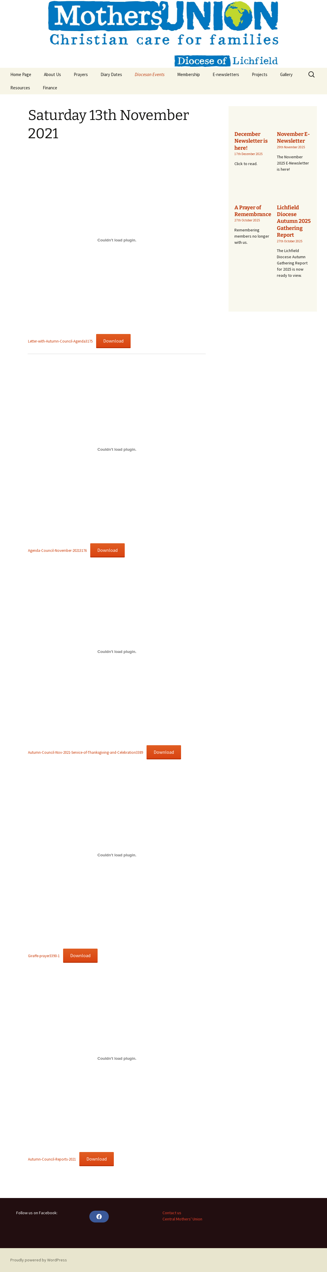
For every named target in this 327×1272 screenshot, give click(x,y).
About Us (52, 74)
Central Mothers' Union (182, 1219)
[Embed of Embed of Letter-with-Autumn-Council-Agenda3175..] (117, 240)
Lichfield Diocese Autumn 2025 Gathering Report (294, 221)
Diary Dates (111, 74)
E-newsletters (226, 74)
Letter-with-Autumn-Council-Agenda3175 (60, 341)
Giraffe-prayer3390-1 (44, 955)
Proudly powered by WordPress (38, 1260)
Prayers (81, 74)
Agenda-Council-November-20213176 (57, 550)
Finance (50, 87)
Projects (259, 74)
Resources (20, 87)
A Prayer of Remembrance (252, 211)
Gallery (286, 74)
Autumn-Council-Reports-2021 (52, 1159)
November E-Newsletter (293, 137)
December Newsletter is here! (251, 141)
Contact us (171, 1212)
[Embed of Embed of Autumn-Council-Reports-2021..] (117, 1058)
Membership (188, 74)
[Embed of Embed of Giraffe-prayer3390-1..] (117, 854)
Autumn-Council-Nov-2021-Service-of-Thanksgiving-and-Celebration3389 (85, 752)
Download (113, 341)
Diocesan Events (150, 74)
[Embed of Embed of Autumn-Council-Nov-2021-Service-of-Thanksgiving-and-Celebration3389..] (117, 651)
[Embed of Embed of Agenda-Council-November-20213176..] (117, 449)
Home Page (20, 74)
